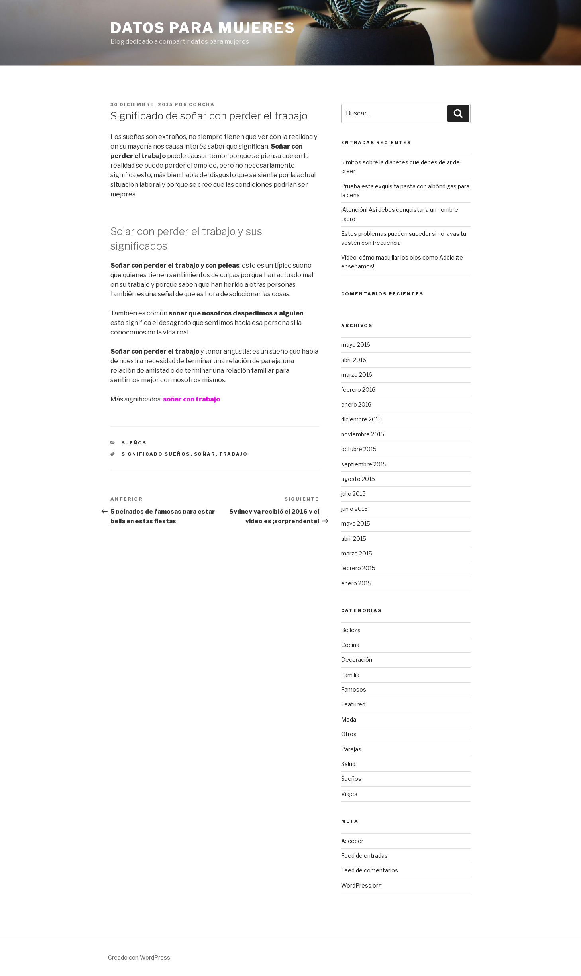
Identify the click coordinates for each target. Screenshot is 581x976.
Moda (348, 719)
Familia (350, 674)
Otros (349, 734)
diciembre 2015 (361, 419)
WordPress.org (361, 885)
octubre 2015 (359, 449)
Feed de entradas (364, 855)
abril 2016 (353, 359)
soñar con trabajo (191, 399)
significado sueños (156, 454)
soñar (205, 454)
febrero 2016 (358, 389)
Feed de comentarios (369, 870)
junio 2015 (354, 508)
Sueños (134, 443)
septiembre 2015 (364, 464)
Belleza (351, 629)
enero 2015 (356, 583)
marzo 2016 (356, 374)
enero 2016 (356, 404)
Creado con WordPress (139, 957)
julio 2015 (353, 493)
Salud (348, 764)
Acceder (352, 840)
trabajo (233, 454)
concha (202, 104)
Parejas (351, 749)
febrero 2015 (358, 568)
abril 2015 (353, 538)
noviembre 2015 (362, 434)
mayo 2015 (355, 523)
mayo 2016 (355, 344)
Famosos (353, 689)
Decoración (356, 659)
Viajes (349, 793)
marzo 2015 (356, 553)
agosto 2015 (358, 478)
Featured (353, 704)
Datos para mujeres (203, 28)
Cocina (350, 645)
